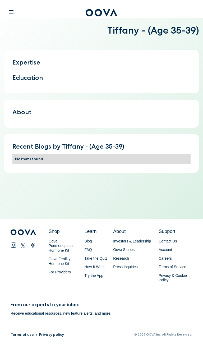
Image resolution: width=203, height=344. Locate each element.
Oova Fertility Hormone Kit (59, 261)
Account (165, 249)
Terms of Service (172, 267)
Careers (165, 258)
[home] (101, 13)
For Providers (60, 272)
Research (121, 258)
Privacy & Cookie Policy (173, 277)
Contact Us (168, 241)
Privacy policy (51, 334)
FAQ (88, 249)
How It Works (96, 267)
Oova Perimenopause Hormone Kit (62, 246)
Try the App (94, 275)
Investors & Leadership (132, 241)
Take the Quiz (96, 258)
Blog (88, 241)
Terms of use (22, 334)
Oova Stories (124, 249)
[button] (11, 12)
